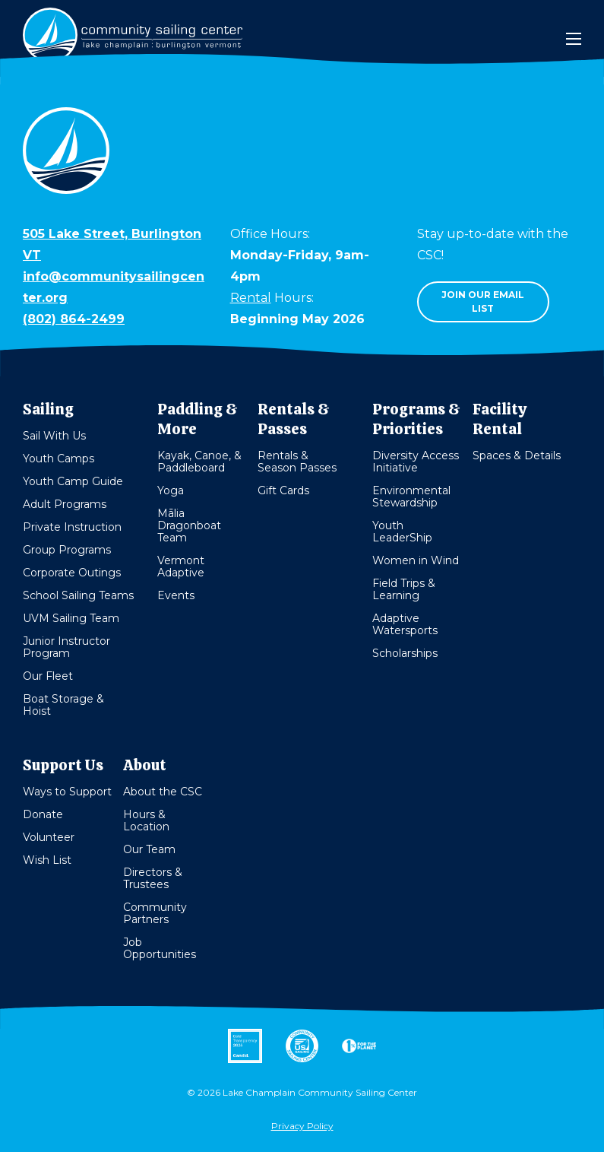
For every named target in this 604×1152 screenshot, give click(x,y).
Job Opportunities (159, 948)
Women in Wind (415, 560)
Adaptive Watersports (405, 624)
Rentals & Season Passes (297, 461)
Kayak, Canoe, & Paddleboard (199, 461)
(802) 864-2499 (74, 319)
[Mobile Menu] (573, 39)
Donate (43, 814)
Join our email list (482, 301)
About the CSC (162, 791)
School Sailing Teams (78, 595)
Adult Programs (64, 504)
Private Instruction (72, 527)
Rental (250, 297)
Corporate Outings (72, 572)
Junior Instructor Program (66, 647)
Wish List (47, 860)
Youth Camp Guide (73, 481)
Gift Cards (283, 490)
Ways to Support (67, 791)
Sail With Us (54, 436)
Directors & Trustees (152, 878)
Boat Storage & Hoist (63, 705)
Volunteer (48, 837)
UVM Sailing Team (71, 618)
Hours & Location (146, 820)
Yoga (170, 490)
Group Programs (67, 550)
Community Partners (155, 913)
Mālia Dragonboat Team (189, 525)
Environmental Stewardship (411, 496)
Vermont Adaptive (180, 566)
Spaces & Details (517, 455)
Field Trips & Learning (403, 589)
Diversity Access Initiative (415, 461)
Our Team (149, 849)
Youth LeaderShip (402, 531)
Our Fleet (48, 676)
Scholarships (405, 653)
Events (175, 595)
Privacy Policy (302, 1125)
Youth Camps (58, 458)
